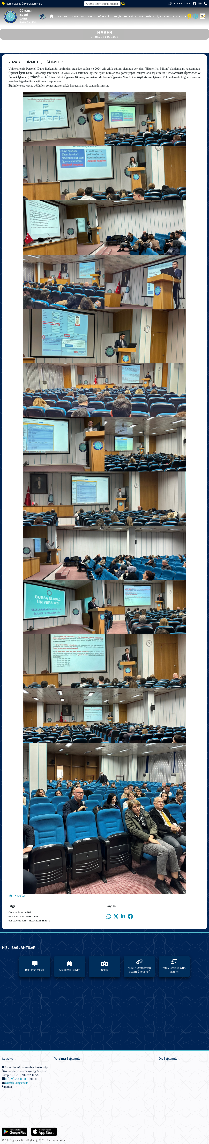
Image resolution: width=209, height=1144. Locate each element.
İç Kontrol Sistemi (170, 16)
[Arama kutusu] (102, 3)
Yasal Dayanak (83, 16)
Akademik (146, 16)
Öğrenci (104, 16)
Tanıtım (62, 16)
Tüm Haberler (16, 895)
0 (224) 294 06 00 (16, 1079)
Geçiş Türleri (124, 16)
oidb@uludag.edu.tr (16, 1083)
